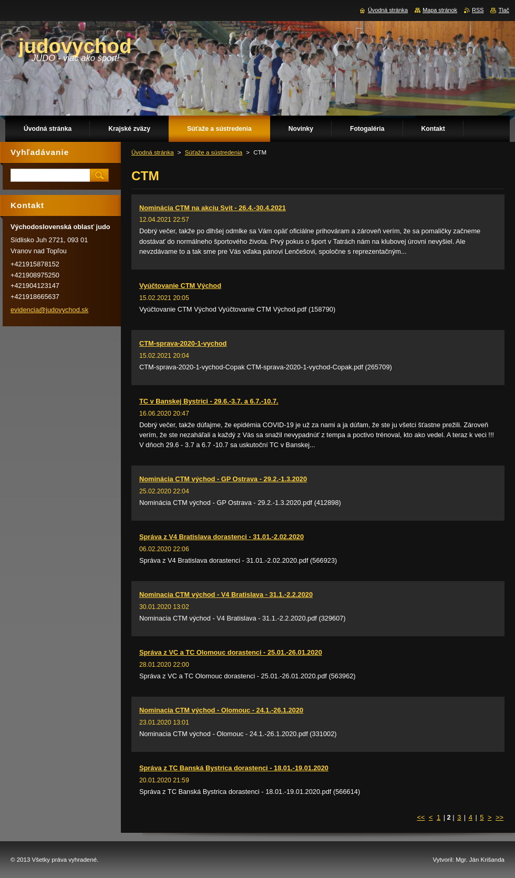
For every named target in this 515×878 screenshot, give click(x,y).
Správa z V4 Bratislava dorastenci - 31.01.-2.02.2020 (221, 537)
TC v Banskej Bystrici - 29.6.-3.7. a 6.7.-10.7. (209, 401)
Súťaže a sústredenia (213, 152)
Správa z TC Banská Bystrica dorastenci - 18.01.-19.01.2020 (233, 768)
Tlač (503, 10)
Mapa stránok (440, 10)
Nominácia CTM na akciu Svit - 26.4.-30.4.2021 (212, 208)
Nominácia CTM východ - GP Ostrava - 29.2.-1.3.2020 (223, 479)
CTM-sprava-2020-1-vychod (182, 343)
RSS (477, 10)
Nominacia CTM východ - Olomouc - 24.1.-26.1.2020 (221, 710)
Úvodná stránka (152, 152)
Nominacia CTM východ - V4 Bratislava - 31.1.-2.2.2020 (226, 594)
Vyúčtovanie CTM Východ (180, 286)
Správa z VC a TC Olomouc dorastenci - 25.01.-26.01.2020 (230, 652)
